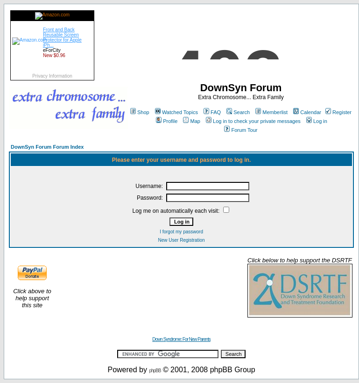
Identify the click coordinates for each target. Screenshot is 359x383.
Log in (316, 121)
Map (191, 121)
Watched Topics (176, 112)
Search (238, 112)
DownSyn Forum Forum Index (47, 147)
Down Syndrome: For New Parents (181, 339)
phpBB (155, 370)
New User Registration (181, 240)
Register (338, 112)
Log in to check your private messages (253, 121)
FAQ (212, 112)
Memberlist (271, 112)
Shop (139, 112)
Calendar (307, 112)
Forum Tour (240, 130)
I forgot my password (181, 231)
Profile (166, 121)
